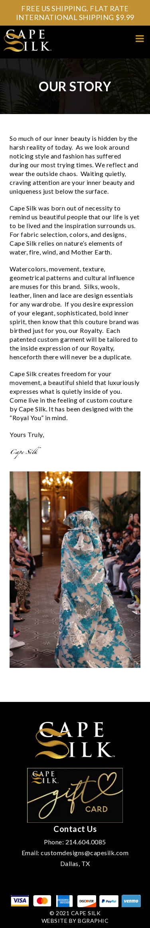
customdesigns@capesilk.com (84, 852)
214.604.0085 (85, 842)
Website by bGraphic (75, 920)
